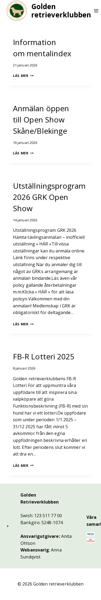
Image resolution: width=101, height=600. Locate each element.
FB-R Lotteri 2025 (43, 356)
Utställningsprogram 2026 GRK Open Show (49, 197)
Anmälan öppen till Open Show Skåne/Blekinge (41, 119)
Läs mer (23, 75)
